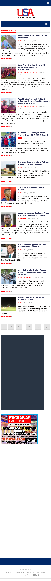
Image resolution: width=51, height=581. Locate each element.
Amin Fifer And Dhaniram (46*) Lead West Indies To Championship (31, 67)
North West (27, 277)
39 (29, 326)
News (20, 40)
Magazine (26, 575)
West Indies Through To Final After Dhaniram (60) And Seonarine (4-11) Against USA (34, 101)
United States (8, 30)
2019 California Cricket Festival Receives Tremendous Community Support (33, 272)
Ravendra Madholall (30, 72)
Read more (6, 58)
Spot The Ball (41, 572)
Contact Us (16, 575)
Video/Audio (30, 572)
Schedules (8, 572)
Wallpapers (18, 572)
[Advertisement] (25, 474)
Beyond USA (22, 218)
